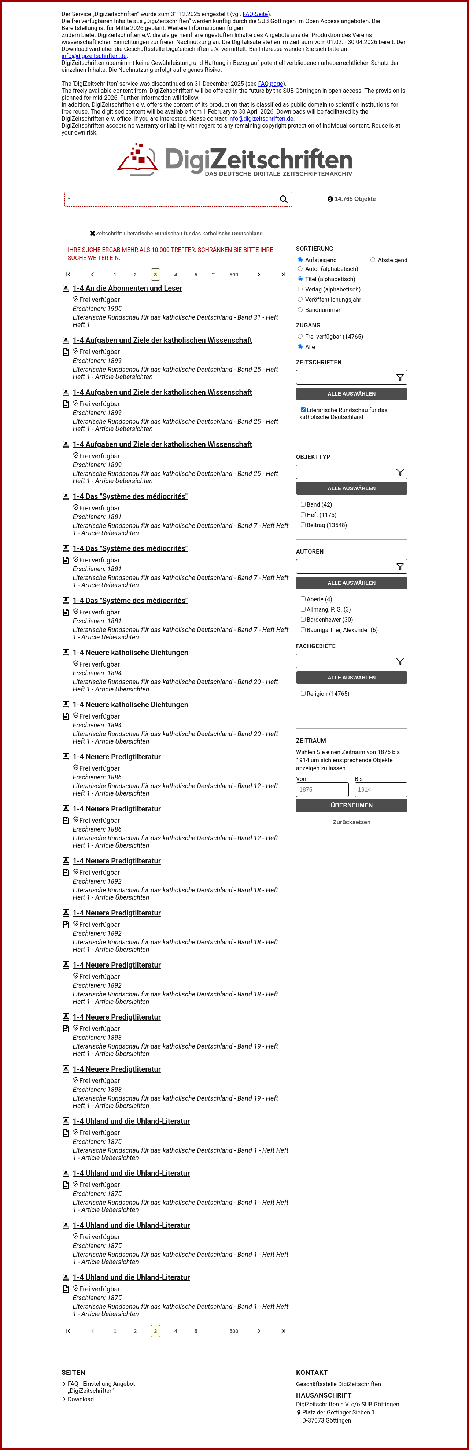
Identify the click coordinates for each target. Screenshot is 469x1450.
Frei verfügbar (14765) (330, 336)
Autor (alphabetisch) (328, 268)
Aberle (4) (316, 599)
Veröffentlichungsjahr (329, 299)
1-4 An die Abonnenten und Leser (127, 288)
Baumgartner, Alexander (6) (339, 630)
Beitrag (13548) (324, 525)
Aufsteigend (317, 260)
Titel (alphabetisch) (326, 279)
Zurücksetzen (351, 822)
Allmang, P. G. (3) (326, 609)
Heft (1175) (319, 514)
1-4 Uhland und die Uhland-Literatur (131, 1121)
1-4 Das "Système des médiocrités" (130, 496)
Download (81, 1399)
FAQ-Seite (255, 14)
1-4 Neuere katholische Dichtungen (130, 652)
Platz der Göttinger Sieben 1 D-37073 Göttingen (338, 1416)
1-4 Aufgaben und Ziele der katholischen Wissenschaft (162, 340)
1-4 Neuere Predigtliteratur (116, 756)
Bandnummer (319, 309)
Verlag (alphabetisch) (329, 289)
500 (234, 275)
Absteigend (388, 260)
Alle (306, 347)
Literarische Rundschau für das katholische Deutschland (343, 414)
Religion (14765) (325, 693)
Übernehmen (352, 805)
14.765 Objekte (352, 199)
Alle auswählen (352, 394)
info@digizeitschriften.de (94, 55)
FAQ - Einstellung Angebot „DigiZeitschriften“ (101, 1387)
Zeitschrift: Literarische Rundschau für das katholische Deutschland (176, 233)
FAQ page (270, 83)
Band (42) (316, 504)
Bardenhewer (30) (327, 619)
